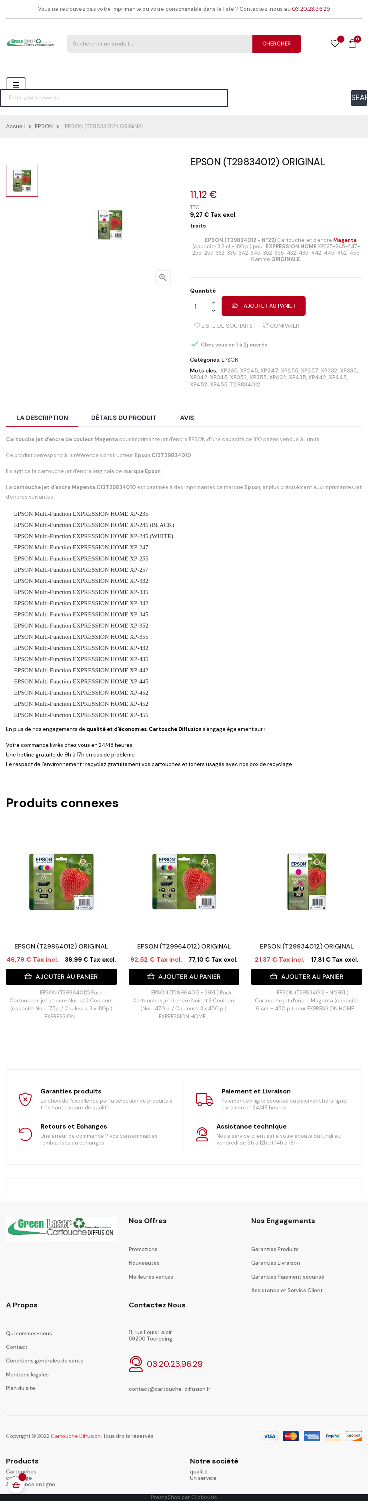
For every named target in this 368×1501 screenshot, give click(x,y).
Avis (187, 418)
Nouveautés (144, 1262)
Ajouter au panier (264, 305)
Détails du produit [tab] (124, 418)
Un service (203, 1478)
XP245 (249, 370)
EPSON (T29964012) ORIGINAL (184, 946)
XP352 (238, 377)
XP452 (199, 384)
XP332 (329, 370)
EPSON (230, 359)
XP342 (199, 377)
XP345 (219, 377)
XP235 (229, 370)
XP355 (258, 377)
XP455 (219, 384)
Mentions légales (27, 1374)
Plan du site (20, 1388)
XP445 (338, 377)
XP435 (297, 377)
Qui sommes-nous (29, 1333)
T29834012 (245, 384)
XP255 (289, 370)
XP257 (309, 370)
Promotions (143, 1249)
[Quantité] (200, 306)
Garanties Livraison (275, 1262)
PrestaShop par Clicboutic (184, 1497)
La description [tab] (42, 418)
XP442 (317, 377)
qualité (199, 1471)
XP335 (348, 370)
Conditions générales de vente (45, 1360)
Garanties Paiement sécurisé (287, 1276)
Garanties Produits (275, 1249)
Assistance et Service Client (287, 1290)
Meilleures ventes (151, 1276)
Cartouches (21, 1471)
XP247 (269, 370)
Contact (17, 1347)
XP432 (277, 377)
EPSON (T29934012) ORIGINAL (307, 946)
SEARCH (359, 98)
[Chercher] (114, 98)
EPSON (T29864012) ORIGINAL (61, 946)
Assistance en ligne (30, 1484)
